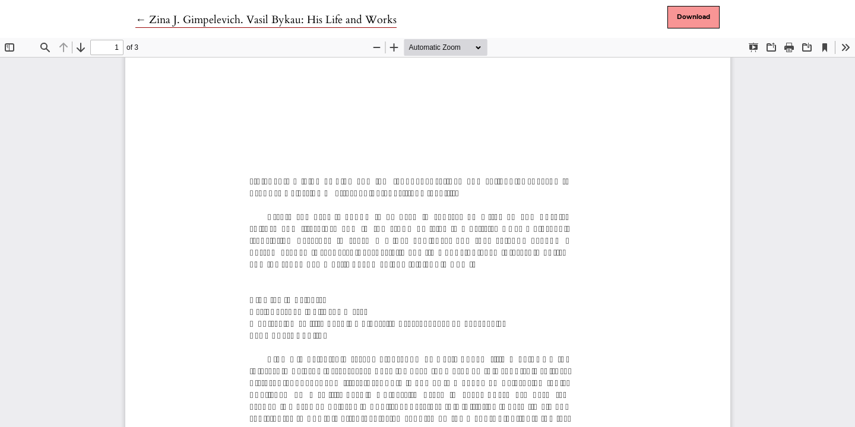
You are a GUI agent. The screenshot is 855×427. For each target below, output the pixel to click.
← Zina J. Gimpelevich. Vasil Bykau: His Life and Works (266, 19)
